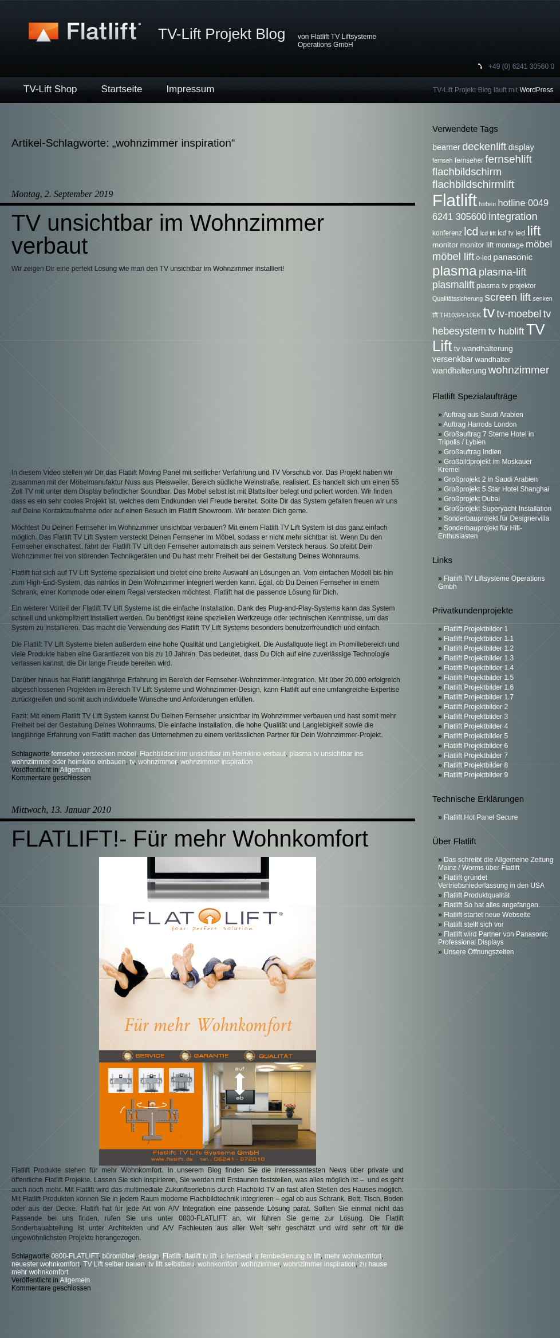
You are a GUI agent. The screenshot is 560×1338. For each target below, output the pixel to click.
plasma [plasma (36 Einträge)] (454, 270)
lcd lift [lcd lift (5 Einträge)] (488, 233)
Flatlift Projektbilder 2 (476, 707)
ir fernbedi (235, 1256)
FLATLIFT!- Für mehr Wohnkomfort (189, 838)
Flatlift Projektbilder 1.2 (479, 648)
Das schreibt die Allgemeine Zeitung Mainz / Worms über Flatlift (495, 864)
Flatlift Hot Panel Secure (481, 817)
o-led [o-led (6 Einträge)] (483, 258)
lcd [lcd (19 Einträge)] (471, 231)
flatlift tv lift (201, 1256)
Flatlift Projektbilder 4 (476, 726)
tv (131, 762)
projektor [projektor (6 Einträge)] (523, 286)
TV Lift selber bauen (113, 1264)
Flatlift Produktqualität (477, 895)
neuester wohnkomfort (45, 1264)
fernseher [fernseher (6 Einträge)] (469, 160)
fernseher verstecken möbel (93, 754)
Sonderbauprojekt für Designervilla (496, 518)
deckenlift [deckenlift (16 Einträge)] (484, 146)
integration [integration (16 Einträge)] (512, 216)
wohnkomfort (217, 1264)
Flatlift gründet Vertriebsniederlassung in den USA (491, 881)
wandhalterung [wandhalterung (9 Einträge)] (459, 370)
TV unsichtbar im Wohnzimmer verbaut (167, 234)
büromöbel (118, 1256)
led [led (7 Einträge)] (520, 233)
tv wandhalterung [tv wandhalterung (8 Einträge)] (483, 348)
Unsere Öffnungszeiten (479, 952)
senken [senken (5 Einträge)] (542, 298)
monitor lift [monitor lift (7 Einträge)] (477, 245)
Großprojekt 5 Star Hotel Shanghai (496, 489)
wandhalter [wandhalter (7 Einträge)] (493, 360)
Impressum (190, 89)
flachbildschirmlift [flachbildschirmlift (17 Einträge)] (473, 184)
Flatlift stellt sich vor (474, 924)
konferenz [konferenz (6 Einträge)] (447, 233)
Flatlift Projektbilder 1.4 (479, 668)
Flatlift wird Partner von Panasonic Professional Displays (493, 938)
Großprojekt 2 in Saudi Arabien (491, 479)
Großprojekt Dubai (472, 499)
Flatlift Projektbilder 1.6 (479, 687)
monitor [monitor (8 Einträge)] (445, 245)
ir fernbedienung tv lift (288, 1256)
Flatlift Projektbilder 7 (476, 755)
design (149, 1256)
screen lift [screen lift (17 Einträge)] (508, 297)
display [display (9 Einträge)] (521, 147)
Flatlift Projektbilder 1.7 (479, 697)
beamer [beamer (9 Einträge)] (446, 147)
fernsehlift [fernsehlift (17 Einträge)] (508, 159)
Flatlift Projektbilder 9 (476, 775)
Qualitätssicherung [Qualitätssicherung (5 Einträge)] (457, 298)
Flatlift (172, 1256)
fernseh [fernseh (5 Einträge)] (442, 160)
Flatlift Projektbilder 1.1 (479, 639)
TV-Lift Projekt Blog (222, 33)
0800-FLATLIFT (74, 1256)
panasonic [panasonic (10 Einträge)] (513, 257)
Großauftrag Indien (473, 452)
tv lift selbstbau (171, 1264)
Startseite (122, 89)
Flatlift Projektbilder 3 (476, 717)
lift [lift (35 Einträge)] (534, 230)
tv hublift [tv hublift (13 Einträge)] (506, 331)
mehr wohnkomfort (353, 1256)
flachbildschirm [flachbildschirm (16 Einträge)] (467, 172)
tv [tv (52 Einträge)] (489, 312)
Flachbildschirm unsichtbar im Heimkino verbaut (213, 754)
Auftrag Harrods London (479, 424)
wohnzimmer (157, 762)
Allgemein (75, 770)
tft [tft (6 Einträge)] (435, 315)
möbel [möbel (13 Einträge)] (539, 244)
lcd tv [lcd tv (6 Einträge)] (506, 233)
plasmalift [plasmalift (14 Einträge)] (453, 284)
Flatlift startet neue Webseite (487, 915)
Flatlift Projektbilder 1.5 (479, 678)
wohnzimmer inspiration (216, 762)
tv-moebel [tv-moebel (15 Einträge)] (518, 314)
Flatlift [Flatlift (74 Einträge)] (454, 200)
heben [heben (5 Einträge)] (487, 203)
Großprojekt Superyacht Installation (497, 509)
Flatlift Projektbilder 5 (476, 736)
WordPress (536, 90)
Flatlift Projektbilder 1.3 (479, 658)
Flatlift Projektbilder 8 (476, 765)
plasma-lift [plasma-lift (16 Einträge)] (502, 272)
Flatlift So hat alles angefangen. (492, 905)
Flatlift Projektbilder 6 (476, 746)
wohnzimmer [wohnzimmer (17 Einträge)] (519, 370)
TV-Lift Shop (50, 89)
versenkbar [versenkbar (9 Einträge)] (452, 359)
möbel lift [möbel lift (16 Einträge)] (453, 256)
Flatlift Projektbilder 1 (476, 629)
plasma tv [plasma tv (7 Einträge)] (491, 286)
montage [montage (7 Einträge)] (509, 245)
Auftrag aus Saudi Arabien (483, 415)
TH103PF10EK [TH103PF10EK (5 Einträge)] (460, 315)
